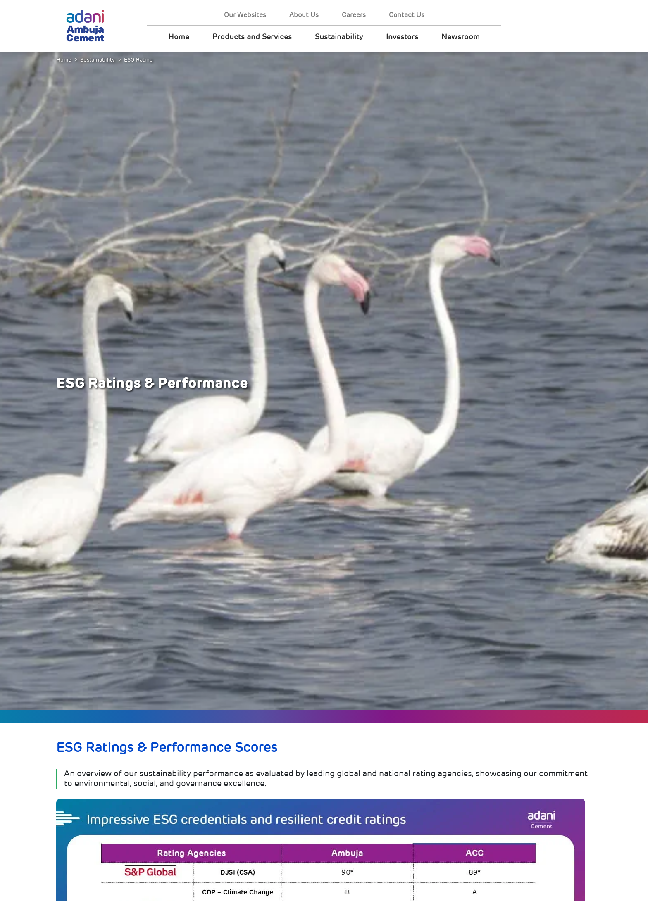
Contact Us (406, 15)
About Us (304, 15)
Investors (402, 36)
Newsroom (460, 36)
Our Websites (245, 15)
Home (178, 36)
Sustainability (339, 36)
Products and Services (252, 36)
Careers (354, 15)
